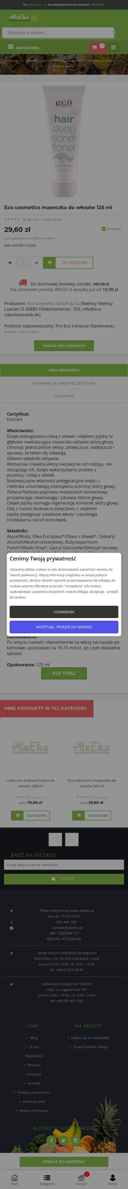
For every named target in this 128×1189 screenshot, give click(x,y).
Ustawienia (64, 611)
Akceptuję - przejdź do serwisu (64, 626)
